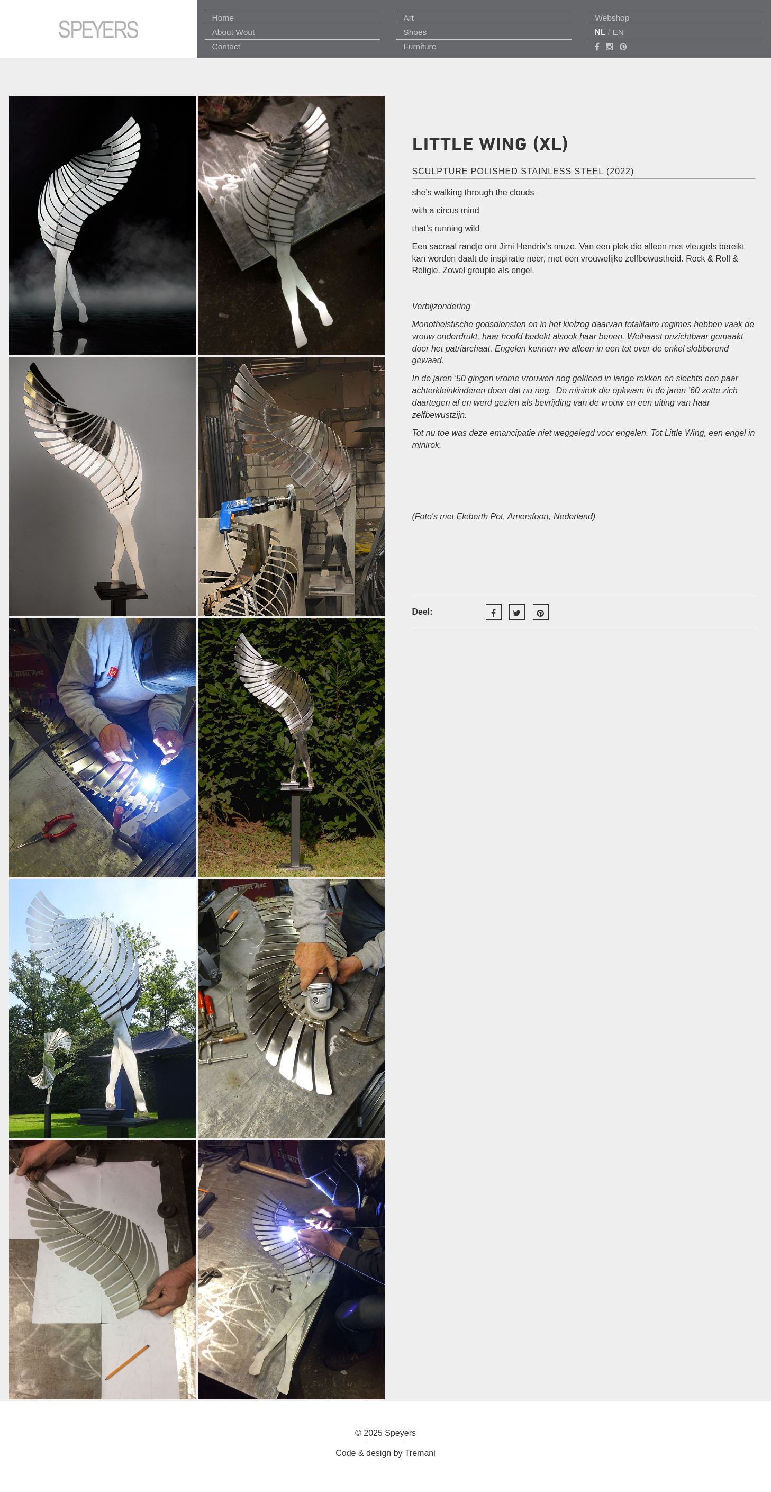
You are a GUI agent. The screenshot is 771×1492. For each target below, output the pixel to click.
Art (408, 17)
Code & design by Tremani (385, 1453)
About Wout (233, 32)
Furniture (419, 46)
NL (600, 32)
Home (223, 17)
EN (618, 32)
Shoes (415, 32)
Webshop (612, 17)
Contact (226, 46)
